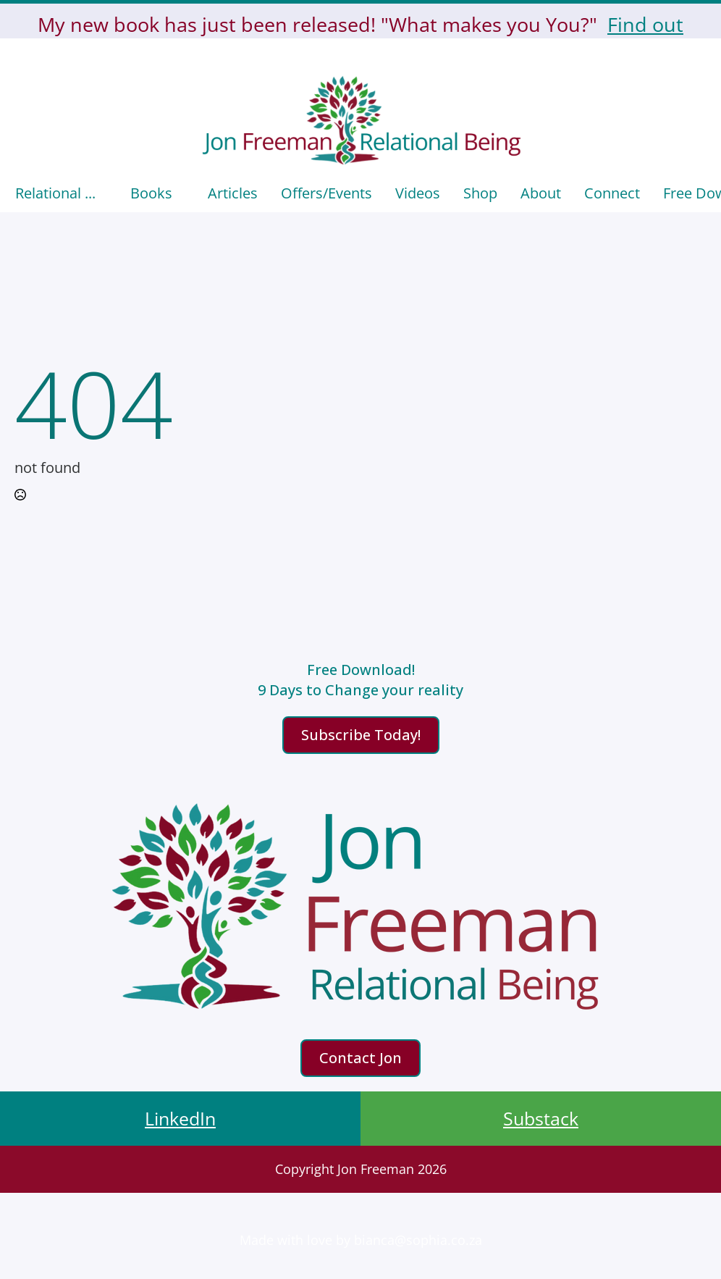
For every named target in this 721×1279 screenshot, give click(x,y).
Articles (233, 193)
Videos (417, 193)
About (540, 193)
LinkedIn (180, 1118)
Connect (612, 193)
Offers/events (326, 193)
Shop (480, 193)
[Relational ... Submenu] (107, 193)
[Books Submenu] (184, 193)
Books (151, 193)
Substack (540, 1118)
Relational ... (55, 193)
